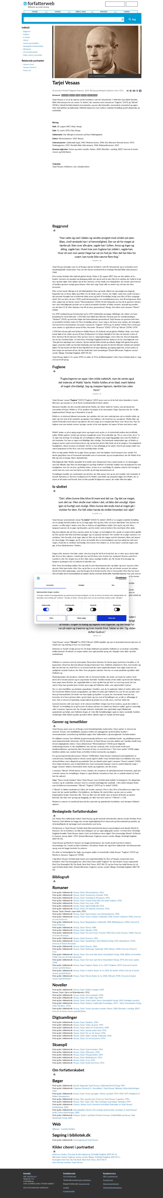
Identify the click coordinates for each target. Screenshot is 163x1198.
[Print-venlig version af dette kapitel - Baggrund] (53, 230)
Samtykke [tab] (50, 585)
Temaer (35, 12)
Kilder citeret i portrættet (32, 55)
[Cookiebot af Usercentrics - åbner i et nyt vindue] (117, 578)
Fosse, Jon (27, 70)
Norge (78, 95)
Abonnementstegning (111, 1184)
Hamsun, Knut (28, 64)
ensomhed (65, 95)
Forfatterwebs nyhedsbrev (81, 1180)
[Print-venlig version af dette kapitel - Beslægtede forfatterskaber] (53, 816)
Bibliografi (27, 49)
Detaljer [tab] (81, 585)
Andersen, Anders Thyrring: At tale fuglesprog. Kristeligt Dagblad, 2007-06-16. (84, 1154)
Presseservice (108, 1180)
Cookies (66, 1188)
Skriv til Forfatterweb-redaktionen (35, 1187)
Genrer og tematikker (31, 43)
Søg (132, 19)
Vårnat (25, 40)
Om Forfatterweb (69, 1176)
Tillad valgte (81, 618)
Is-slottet (26, 37)
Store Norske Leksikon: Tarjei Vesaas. (67, 1162)
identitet (83, 95)
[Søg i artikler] (72, 19)
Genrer (127, 12)
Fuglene (26, 34)
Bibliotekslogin (115, 4)
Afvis (51, 618)
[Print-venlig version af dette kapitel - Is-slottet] (53, 491)
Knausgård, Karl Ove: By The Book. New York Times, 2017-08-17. (79, 1159)
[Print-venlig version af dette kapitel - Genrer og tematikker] (53, 726)
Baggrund (26, 31)
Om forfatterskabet (30, 52)
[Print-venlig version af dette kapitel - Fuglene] (53, 371)
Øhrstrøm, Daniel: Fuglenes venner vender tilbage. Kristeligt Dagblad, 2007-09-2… (86, 1157)
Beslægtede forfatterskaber (33, 46)
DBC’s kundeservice (110, 1176)
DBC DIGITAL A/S (30, 1176)
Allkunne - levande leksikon (63, 1129)
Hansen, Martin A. (30, 67)
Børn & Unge (81, 12)
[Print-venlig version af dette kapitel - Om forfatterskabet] (53, 1074)
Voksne (58, 12)
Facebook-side (84, 1184)
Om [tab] (113, 585)
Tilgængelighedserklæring (112, 1188)
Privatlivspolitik (69, 1191)
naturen (72, 95)
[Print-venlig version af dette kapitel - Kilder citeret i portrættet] (53, 1151)
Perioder (103, 12)
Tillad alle (111, 618)
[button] (127, 91)
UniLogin (131, 4)
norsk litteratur (92, 95)
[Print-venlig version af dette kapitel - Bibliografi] (53, 881)
